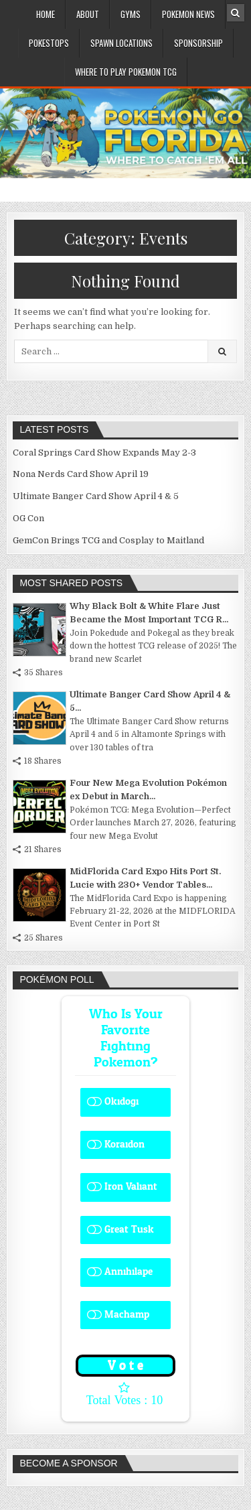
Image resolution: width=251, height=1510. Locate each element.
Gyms (130, 14)
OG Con (28, 518)
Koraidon (124, 1145)
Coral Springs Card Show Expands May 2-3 (104, 453)
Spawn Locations (121, 43)
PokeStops (49, 43)
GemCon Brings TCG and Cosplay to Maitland (108, 540)
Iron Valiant (130, 1187)
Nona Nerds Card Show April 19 (81, 474)
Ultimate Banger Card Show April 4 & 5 (96, 496)
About (87, 14)
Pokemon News (188, 14)
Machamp (126, 1315)
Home (45, 14)
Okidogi (121, 1102)
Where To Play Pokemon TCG (126, 71)
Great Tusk (129, 1230)
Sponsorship (198, 43)
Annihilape (128, 1272)
